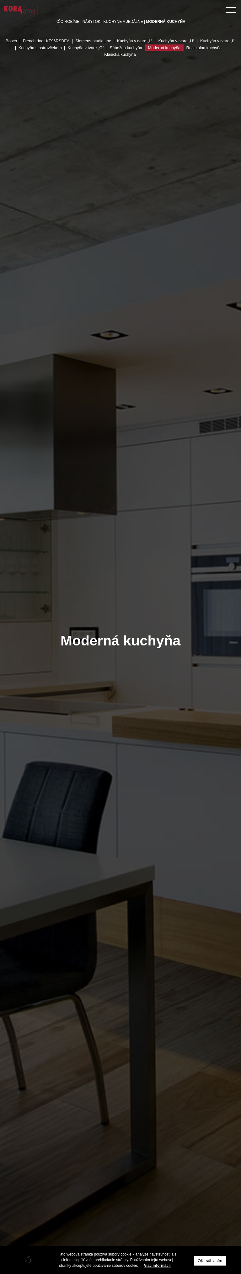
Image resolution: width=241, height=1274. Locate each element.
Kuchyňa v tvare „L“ (135, 41)
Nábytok (91, 21)
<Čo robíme (67, 21)
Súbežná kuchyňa (126, 47)
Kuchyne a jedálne (123, 21)
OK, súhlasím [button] (210, 1260)
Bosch (11, 41)
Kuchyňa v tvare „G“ (85, 47)
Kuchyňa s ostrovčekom (40, 47)
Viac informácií (157, 1265)
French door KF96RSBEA (46, 41)
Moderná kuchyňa (164, 47)
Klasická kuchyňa (120, 54)
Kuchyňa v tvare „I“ (217, 41)
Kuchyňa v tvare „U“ (176, 41)
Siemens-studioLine (93, 41)
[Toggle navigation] (231, 10)
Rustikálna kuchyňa (204, 47)
